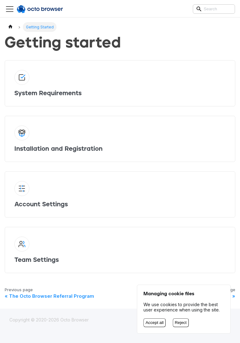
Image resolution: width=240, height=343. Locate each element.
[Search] (214, 9)
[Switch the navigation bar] (9, 9)
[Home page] (10, 27)
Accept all (155, 322)
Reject (181, 322)
